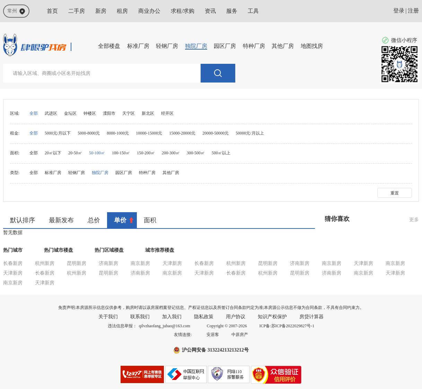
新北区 (148, 113)
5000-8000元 (89, 133)
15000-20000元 (182, 133)
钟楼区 (89, 113)
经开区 (167, 113)
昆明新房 (76, 263)
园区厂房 (225, 46)
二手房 (76, 11)
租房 (122, 11)
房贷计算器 (311, 316)
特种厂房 (254, 46)
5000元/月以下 (58, 133)
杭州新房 (44, 263)
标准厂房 (138, 46)
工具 (253, 11)
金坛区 (70, 113)
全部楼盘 (109, 46)
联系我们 (140, 316)
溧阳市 (109, 113)
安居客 (212, 334)
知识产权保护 (272, 316)
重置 (394, 193)
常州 (16, 11)
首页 (52, 11)
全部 (33, 113)
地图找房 (312, 46)
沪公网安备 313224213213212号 (215, 350)
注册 (413, 11)
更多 (414, 219)
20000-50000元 (215, 133)
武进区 (51, 113)
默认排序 (22, 220)
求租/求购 (182, 11)
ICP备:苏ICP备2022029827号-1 (287, 325)
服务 (231, 11)
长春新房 (13, 263)
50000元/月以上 (250, 133)
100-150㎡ (121, 152)
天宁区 (128, 113)
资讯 (210, 11)
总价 (94, 220)
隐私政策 (203, 316)
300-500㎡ (196, 152)
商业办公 (149, 11)
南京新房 (140, 263)
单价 (120, 220)
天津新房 (172, 263)
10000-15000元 (149, 133)
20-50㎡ (75, 152)
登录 (398, 11)
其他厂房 (283, 46)
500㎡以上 (221, 152)
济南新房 (108, 263)
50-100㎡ (97, 152)
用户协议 (235, 316)
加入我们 (172, 316)
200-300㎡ (171, 152)
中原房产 (239, 334)
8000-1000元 (118, 133)
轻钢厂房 (167, 46)
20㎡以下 (53, 152)
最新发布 (61, 220)
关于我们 (108, 316)
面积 (150, 220)
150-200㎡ (146, 152)
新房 (100, 11)
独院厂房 (196, 46)
